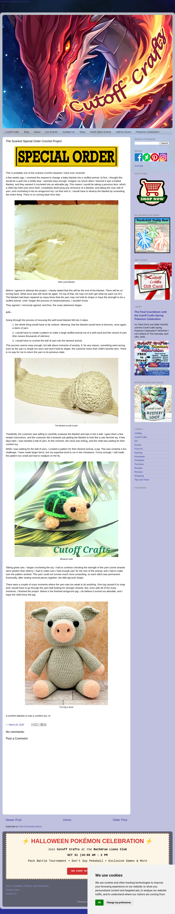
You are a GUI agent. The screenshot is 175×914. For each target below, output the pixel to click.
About (37, 132)
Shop (82, 132)
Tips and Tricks (141, 479)
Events (137, 445)
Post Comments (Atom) (30, 826)
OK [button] (99, 902)
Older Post (120, 820)
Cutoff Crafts (12, 132)
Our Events (51, 132)
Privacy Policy (12, 890)
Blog (26, 132)
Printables (139, 460)
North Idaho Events (100, 132)
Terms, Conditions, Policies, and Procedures (27, 886)
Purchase (139, 464)
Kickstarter (139, 456)
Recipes (138, 468)
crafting (138, 433)
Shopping (139, 476)
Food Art (138, 449)
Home (67, 820)
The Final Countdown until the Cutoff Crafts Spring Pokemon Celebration (150, 315)
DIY (136, 441)
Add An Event (123, 132)
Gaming (138, 452)
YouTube (138, 166)
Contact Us (69, 132)
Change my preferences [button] (119, 902)
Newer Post (14, 820)
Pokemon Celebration (147, 132)
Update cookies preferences (15, 1)
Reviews (138, 472)
